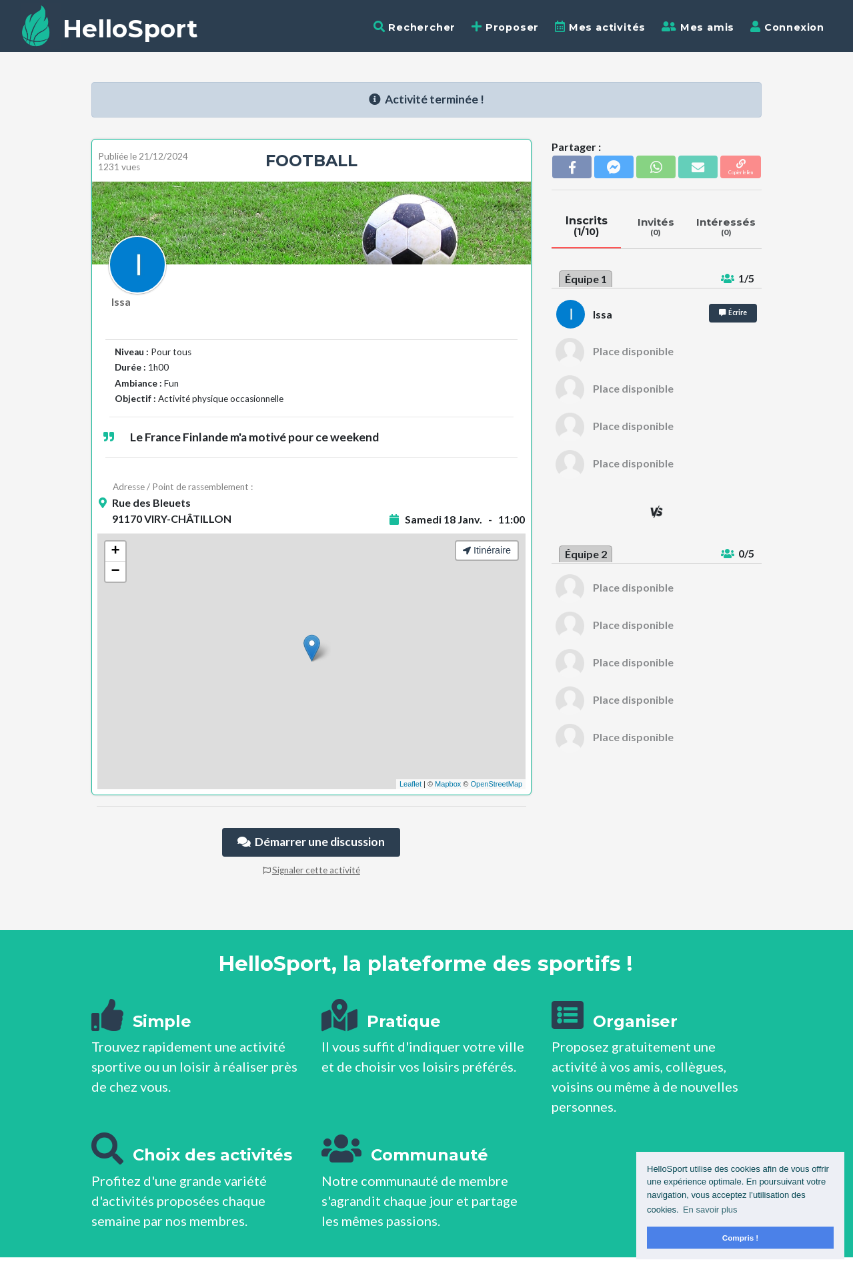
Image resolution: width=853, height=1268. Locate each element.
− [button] (115, 572)
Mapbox (448, 784)
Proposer (505, 27)
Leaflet (410, 784)
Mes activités (600, 27)
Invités (656, 226)
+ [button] (115, 552)
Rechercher (414, 27)
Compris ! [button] (740, 1237)
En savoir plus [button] (710, 1210)
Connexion (787, 27)
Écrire (733, 312)
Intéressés (726, 226)
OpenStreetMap (496, 784)
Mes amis (698, 27)
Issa (121, 301)
